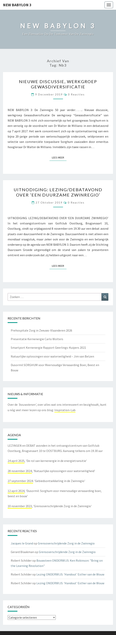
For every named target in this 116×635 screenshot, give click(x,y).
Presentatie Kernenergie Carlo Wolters (37, 339)
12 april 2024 (16, 491)
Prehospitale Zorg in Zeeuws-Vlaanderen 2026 (41, 330)
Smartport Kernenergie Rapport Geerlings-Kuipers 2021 (48, 348)
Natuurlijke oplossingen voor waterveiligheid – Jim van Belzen (52, 356)
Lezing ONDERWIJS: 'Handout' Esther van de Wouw (70, 574)
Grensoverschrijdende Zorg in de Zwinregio (66, 543)
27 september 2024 (20, 481)
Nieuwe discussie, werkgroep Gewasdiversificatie (58, 84)
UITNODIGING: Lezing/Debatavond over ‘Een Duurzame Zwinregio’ (58, 192)
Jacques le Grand (22, 543)
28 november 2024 (20, 471)
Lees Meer (59, 157)
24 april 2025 (16, 461)
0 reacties (76, 94)
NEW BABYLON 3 (17, 4)
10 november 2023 (20, 506)
